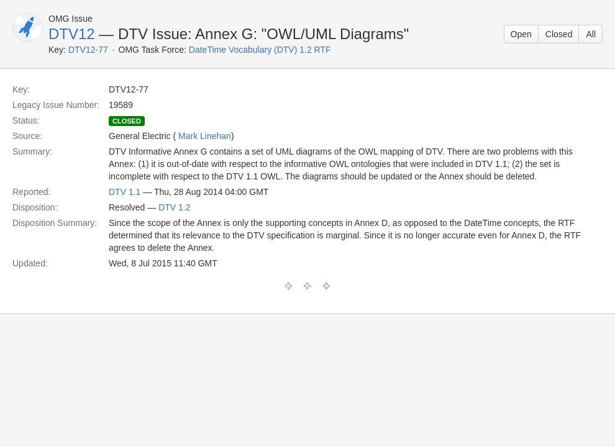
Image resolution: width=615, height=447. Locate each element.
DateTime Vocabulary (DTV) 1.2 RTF (260, 50)
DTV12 (71, 33)
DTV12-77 (88, 50)
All (591, 34)
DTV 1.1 (124, 192)
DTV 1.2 (174, 207)
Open (521, 34)
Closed (559, 34)
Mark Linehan (204, 136)
